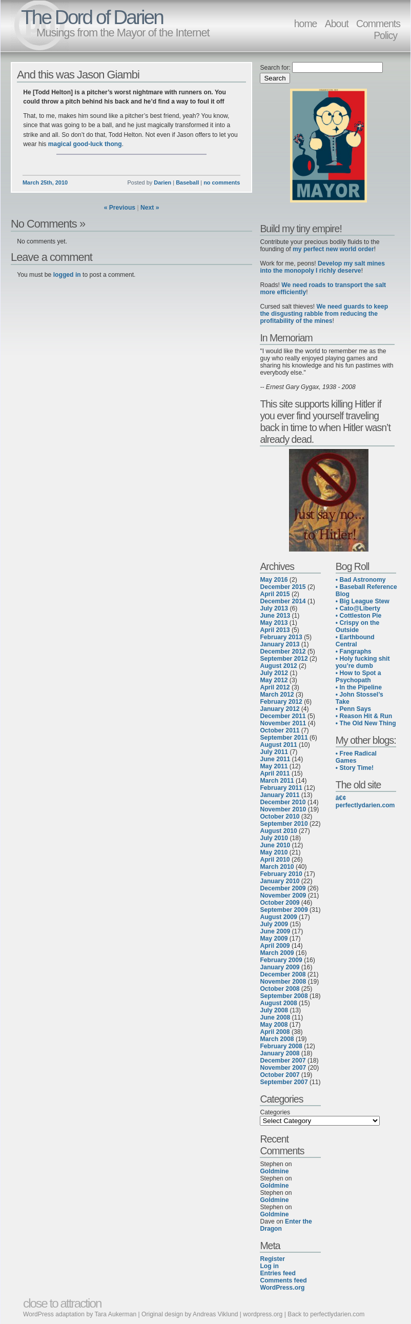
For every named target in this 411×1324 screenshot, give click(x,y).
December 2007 (282, 1060)
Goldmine (274, 1171)
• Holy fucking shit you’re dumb (363, 662)
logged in (67, 274)
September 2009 (283, 909)
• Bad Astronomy (361, 579)
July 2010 (274, 838)
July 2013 (274, 608)
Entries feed (278, 1273)
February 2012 (281, 701)
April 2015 (275, 594)
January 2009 (279, 967)
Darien (162, 182)
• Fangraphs (354, 651)
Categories (275, 1112)
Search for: (275, 67)
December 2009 (282, 888)
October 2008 (279, 988)
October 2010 (279, 816)
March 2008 (277, 1039)
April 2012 (275, 687)
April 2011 (275, 773)
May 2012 (273, 680)
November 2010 (283, 809)
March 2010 (277, 866)
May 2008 (273, 1024)
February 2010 (281, 874)
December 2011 (282, 716)
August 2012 (278, 665)
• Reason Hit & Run (364, 716)
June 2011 (275, 759)
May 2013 (273, 622)
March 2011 (277, 780)
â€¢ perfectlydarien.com (365, 802)
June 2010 (275, 845)
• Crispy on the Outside (357, 626)
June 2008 (275, 1017)
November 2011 (283, 723)
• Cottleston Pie (358, 615)
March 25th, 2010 (45, 182)
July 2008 (274, 1010)
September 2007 (283, 1082)
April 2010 (275, 859)
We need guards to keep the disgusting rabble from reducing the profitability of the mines (324, 313)
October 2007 (279, 1074)
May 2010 (273, 852)
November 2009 (283, 895)
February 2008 (281, 1046)
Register (272, 1258)
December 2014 (282, 601)
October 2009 (279, 902)
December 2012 (282, 651)
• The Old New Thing (366, 723)
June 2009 (275, 931)
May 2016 (273, 579)
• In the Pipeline (359, 687)
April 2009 (275, 945)
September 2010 (283, 823)
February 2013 (281, 637)
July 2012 (274, 673)
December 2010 (282, 802)
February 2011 (281, 787)
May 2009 (273, 938)
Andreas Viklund (215, 1314)
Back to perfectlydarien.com (325, 1314)
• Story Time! (355, 767)
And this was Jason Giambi (78, 74)
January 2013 (279, 644)
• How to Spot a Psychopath (358, 676)
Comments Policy (378, 29)
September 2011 (283, 737)
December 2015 (282, 586)
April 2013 (275, 630)
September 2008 (283, 996)
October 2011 (279, 730)
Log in (269, 1266)
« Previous (120, 207)
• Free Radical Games (356, 757)
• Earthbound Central (355, 641)
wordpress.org (262, 1314)
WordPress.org (282, 1287)
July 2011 (274, 752)
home (305, 23)
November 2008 (283, 981)
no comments (221, 182)
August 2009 (278, 917)
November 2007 (283, 1067)
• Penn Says (353, 708)
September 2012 (283, 658)
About (336, 23)
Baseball (187, 182)
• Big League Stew (362, 601)
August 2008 (278, 1003)
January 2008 (279, 1053)
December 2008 (282, 974)
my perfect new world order (333, 249)
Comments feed (283, 1280)
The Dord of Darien (92, 17)
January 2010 (279, 881)
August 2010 (278, 830)
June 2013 (275, 615)
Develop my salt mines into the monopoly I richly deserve (322, 267)
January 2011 (279, 795)
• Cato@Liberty (358, 608)
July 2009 (274, 924)
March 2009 (277, 952)
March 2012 (277, 694)
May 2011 (273, 766)
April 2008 (275, 1031)
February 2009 (281, 960)
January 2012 (279, 708)
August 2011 (278, 744)
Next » (149, 207)
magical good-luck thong (85, 144)
